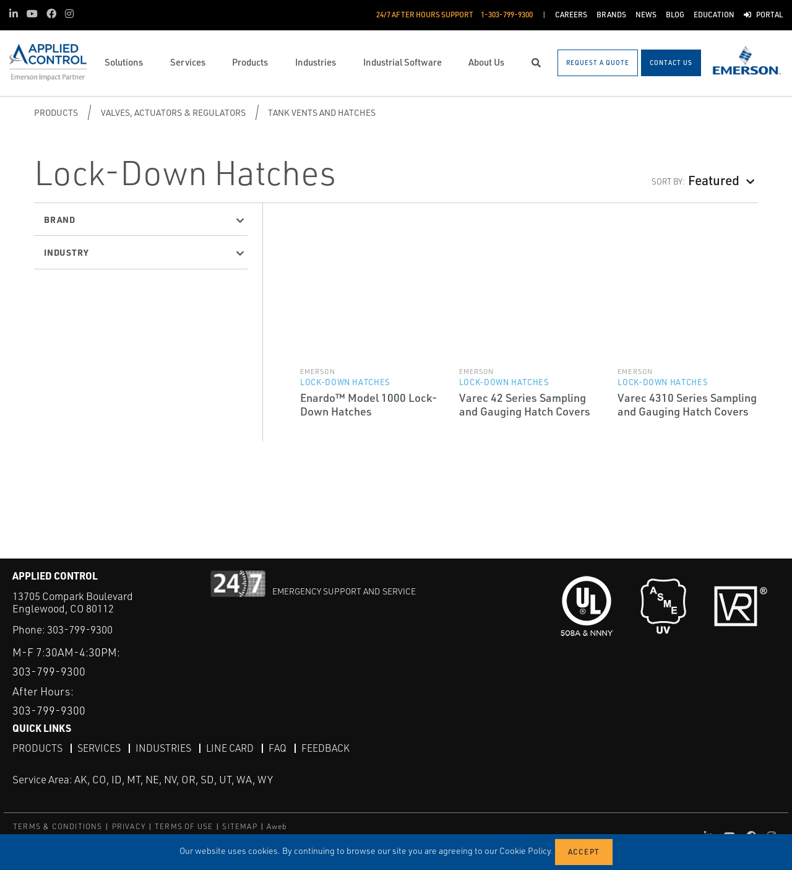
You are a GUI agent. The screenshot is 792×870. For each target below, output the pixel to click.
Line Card (230, 748)
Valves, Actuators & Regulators (173, 112)
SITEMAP (239, 826)
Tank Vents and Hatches (322, 112)
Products (56, 112)
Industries (163, 748)
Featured (713, 180)
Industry (66, 252)
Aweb (277, 826)
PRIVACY (128, 826)
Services (99, 748)
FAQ (277, 748)
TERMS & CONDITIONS (58, 826)
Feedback (325, 748)
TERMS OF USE (184, 826)
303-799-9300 (80, 629)
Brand (59, 219)
